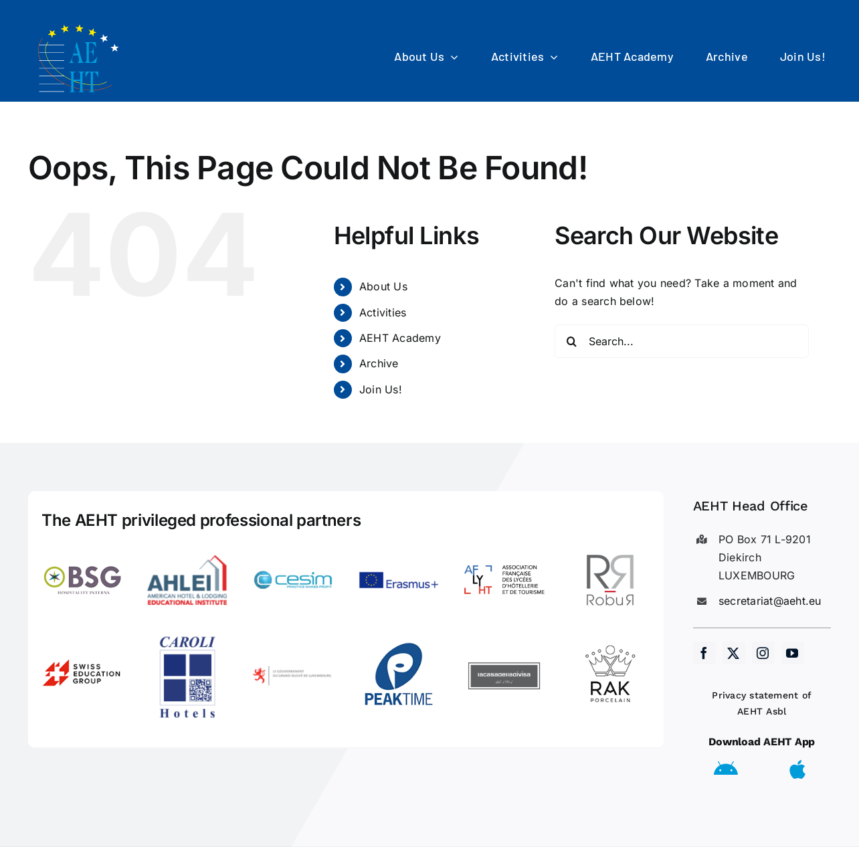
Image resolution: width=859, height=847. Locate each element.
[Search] (571, 341)
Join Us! (380, 389)
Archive (379, 363)
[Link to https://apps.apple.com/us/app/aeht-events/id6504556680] (797, 769)
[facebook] (704, 653)
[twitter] (734, 653)
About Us (383, 286)
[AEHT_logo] (80, 25)
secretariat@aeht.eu (770, 600)
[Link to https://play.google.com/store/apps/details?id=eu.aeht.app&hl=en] (726, 769)
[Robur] (610, 545)
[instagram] (763, 653)
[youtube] (792, 653)
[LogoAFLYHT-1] (504, 545)
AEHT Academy (400, 338)
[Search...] (682, 341)
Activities (382, 312)
